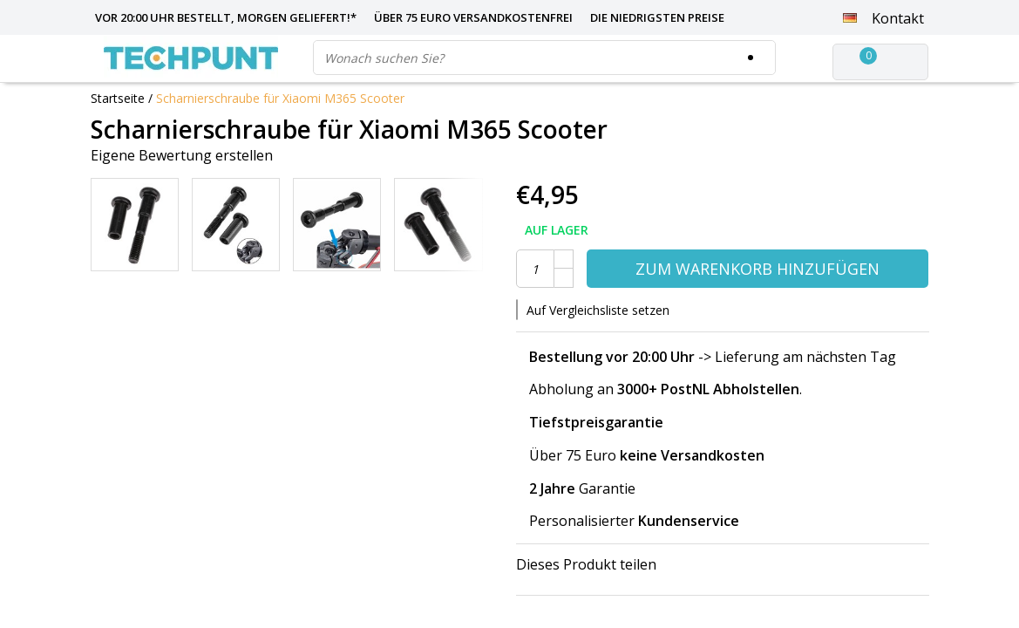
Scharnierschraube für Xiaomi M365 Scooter (280, 98)
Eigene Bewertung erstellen (182, 155)
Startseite (118, 98)
